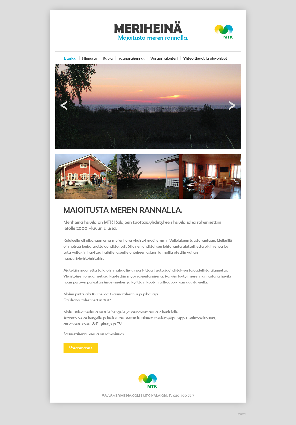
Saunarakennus (131, 58)
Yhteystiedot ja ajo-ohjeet (205, 58)
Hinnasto (89, 58)
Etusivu (70, 58)
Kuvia (108, 58)
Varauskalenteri (164, 58)
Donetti (241, 414)
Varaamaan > (80, 347)
